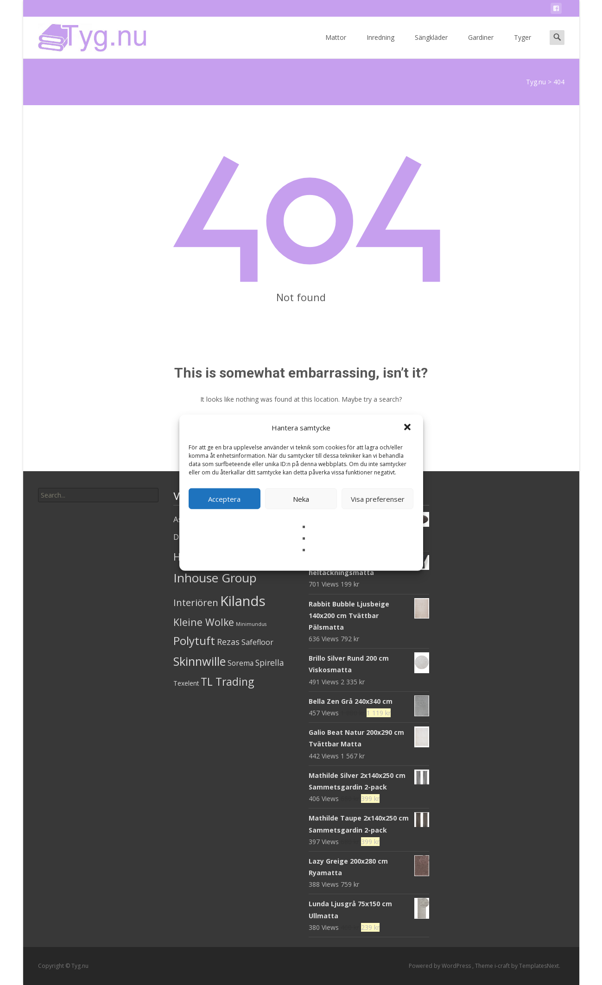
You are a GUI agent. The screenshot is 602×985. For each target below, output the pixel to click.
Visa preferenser (378, 498)
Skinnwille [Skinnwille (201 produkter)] (199, 661)
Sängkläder (431, 45)
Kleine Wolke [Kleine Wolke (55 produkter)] (203, 622)
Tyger (522, 45)
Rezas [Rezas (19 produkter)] (228, 641)
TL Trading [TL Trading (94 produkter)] (227, 682)
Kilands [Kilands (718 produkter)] (243, 601)
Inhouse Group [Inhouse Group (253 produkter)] (215, 577)
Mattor (335, 45)
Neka (301, 498)
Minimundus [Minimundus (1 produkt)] (251, 624)
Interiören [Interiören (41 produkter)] (195, 602)
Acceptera (224, 498)
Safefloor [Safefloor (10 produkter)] (257, 642)
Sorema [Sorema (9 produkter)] (240, 663)
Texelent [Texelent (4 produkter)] (186, 683)
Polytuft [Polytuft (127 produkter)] (194, 640)
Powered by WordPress (440, 966)
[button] (408, 427)
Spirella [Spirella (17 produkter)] (269, 662)
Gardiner (481, 45)
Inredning (380, 45)
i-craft (502, 966)
